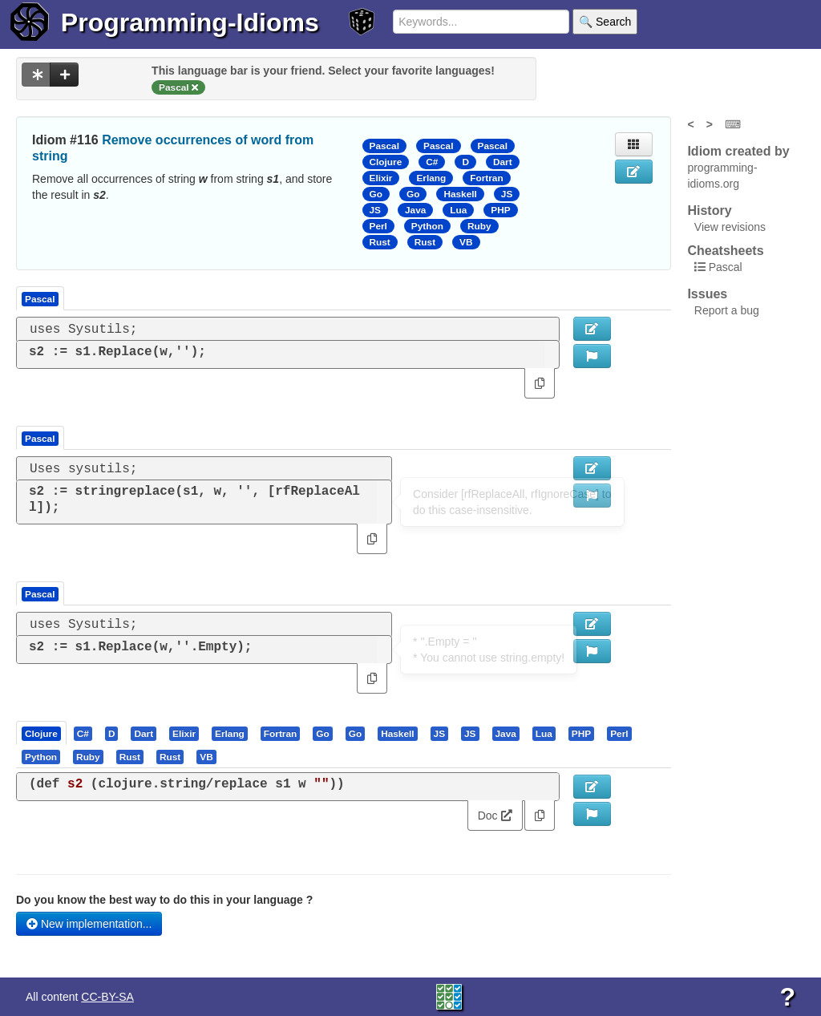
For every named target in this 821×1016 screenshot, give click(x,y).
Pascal (385, 146)
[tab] (42, 733)
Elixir (381, 178)
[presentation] (41, 733)
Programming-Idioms (190, 22)
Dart (502, 162)
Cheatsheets (725, 250)
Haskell (459, 194)
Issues (707, 294)
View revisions (730, 227)
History (709, 210)
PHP (500, 210)
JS (506, 194)
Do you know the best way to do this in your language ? (164, 899)
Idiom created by (738, 151)
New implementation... (89, 923)
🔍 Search (605, 21)
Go (376, 194)
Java (415, 210)
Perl (378, 226)
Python (427, 226)
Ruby (479, 226)
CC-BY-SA (107, 996)
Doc (495, 815)
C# (432, 162)
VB (465, 242)
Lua (458, 210)
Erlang (431, 178)
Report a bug (726, 310)
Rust (380, 242)
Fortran (486, 178)
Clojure (386, 162)
